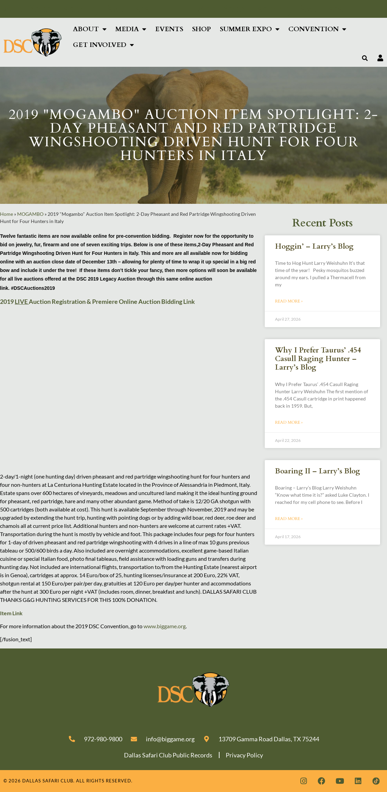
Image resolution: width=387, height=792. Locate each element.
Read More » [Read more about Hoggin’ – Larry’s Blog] (289, 301)
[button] (365, 58)
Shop (201, 29)
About (90, 29)
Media (130, 29)
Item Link (11, 613)
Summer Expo (249, 29)
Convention (317, 29)
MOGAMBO (30, 214)
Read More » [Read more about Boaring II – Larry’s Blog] (289, 518)
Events (169, 29)
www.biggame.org (164, 626)
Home (6, 214)
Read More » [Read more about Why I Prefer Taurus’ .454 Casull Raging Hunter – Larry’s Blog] (289, 422)
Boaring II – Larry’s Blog (317, 471)
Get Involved (103, 44)
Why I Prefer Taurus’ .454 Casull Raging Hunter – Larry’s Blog (318, 358)
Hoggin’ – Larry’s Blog (314, 246)
